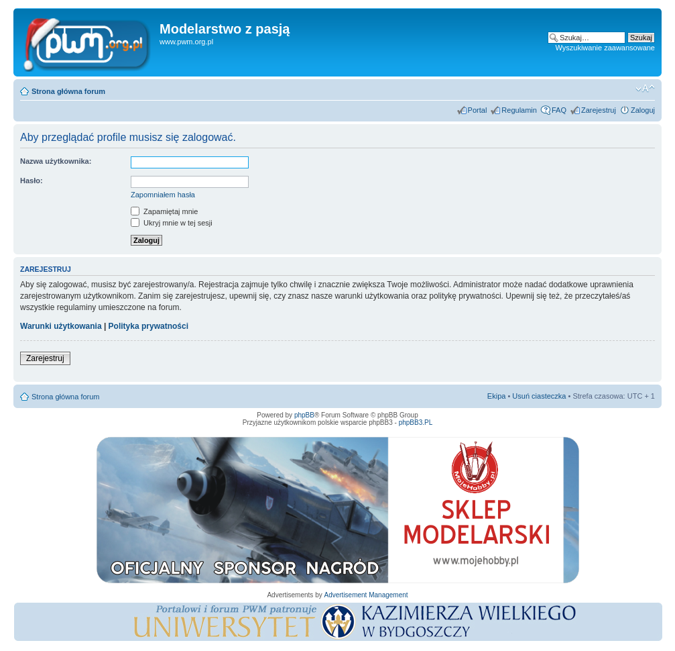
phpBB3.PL (416, 422)
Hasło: (31, 181)
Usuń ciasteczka (539, 396)
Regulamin (519, 110)
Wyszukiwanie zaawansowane (605, 48)
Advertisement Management (366, 595)
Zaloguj (643, 110)
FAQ (559, 110)
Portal (477, 110)
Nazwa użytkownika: (55, 161)
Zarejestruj (598, 110)
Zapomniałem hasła (163, 195)
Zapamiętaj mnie (164, 211)
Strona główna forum (68, 91)
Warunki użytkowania (61, 326)
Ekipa (496, 396)
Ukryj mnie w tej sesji (171, 223)
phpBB (304, 415)
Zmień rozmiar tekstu (645, 89)
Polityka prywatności (148, 326)
